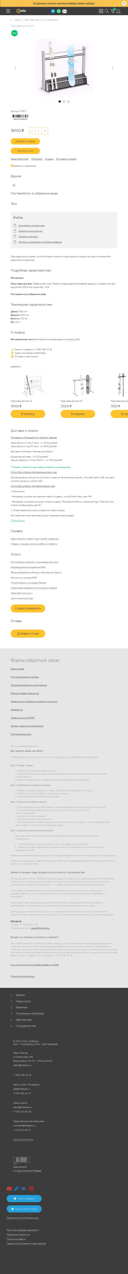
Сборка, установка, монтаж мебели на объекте (34, 544)
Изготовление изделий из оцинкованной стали (34, 562)
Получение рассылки (21, 734)
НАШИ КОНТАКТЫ (23, 1140)
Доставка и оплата (66, 158)
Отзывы (49, 158)
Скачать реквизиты (28, 608)
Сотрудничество (26, 1025)
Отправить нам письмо (24, 356)
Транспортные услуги (21, 593)
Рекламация (17, 709)
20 (13, 184)
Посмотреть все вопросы (23, 976)
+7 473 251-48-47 (22, 1130)
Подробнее (18, 520)
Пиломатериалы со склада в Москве (28, 582)
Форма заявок (17, 668)
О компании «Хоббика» (30, 1013)
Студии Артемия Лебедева (28, 1170)
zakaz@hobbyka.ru (40, 928)
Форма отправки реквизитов (25, 693)
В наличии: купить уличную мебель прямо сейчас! (64, 3)
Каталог (20, 995)
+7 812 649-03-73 (22, 1093)
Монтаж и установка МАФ (24, 577)
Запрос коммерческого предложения (29, 685)
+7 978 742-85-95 (22, 1111)
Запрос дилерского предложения (27, 726)
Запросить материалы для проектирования (40, 242)
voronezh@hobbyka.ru (24, 1125)
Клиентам (21, 1007)
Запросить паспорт (28, 236)
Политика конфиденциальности (23, 1230)
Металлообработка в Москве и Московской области (36, 572)
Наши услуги (23, 1001)
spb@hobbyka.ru (21, 1089)
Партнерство (24, 1019)
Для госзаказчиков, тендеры (25, 677)
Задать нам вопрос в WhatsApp (28, 353)
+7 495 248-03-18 (22, 1075)
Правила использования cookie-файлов (26, 1243)
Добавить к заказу (25, 141)
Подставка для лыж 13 (21, 401)
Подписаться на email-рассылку (23, 1218)
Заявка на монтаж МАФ (22, 717)
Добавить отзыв (28, 633)
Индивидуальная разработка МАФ (28, 567)
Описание (36, 158)
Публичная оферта (16, 1239)
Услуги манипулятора (22, 598)
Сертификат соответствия (31, 225)
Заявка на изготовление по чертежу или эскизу (34, 701)
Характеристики (20, 158)
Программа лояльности (18, 1234)
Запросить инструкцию (30, 231)
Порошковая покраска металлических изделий (34, 588)
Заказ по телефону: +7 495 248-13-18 (31, 349)
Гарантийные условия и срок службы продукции (35, 538)
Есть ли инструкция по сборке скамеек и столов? (35, 964)
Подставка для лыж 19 (71, 401)
